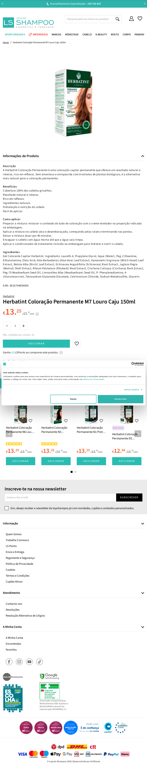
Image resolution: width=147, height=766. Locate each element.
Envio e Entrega (15, 552)
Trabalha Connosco (17, 540)
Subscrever (129, 497)
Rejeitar (73, 399)
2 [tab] (75, 472)
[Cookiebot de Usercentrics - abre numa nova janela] (127, 364)
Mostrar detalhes (131, 390)
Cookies (10, 570)
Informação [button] (10, 523)
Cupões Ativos (14, 582)
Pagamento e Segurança (20, 558)
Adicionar (36, 344)
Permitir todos (120, 399)
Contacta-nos (14, 604)
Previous (2, 3)
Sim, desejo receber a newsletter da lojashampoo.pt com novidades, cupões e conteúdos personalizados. (72, 508)
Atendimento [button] (11, 593)
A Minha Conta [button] (12, 627)
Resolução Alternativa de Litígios (25, 616)
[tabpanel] (20, 430)
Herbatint (8, 296)
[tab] (73, 156)
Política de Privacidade (19, 564)
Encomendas (13, 644)
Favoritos (11, 650)
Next (144, 3)
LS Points (11, 546)
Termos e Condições (17, 576)
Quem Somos (13, 534)
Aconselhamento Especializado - (75, 4)
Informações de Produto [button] (21, 156)
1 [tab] (72, 472)
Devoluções (12, 610)
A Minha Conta (14, 638)
